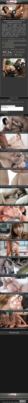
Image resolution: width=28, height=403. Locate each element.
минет (9, 40)
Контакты (2, 397)
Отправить (4, 111)
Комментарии (20, 52)
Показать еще (14, 332)
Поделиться (8, 55)
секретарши (23, 45)
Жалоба (19, 55)
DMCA (14, 399)
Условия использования (11, 397)
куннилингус (8, 45)
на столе (4, 47)
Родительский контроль (22, 399)
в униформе (11, 47)
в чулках (11, 42)
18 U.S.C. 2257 (8, 399)
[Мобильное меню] (1, 2)
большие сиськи (16, 40)
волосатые (5, 42)
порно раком (15, 45)
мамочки (24, 40)
